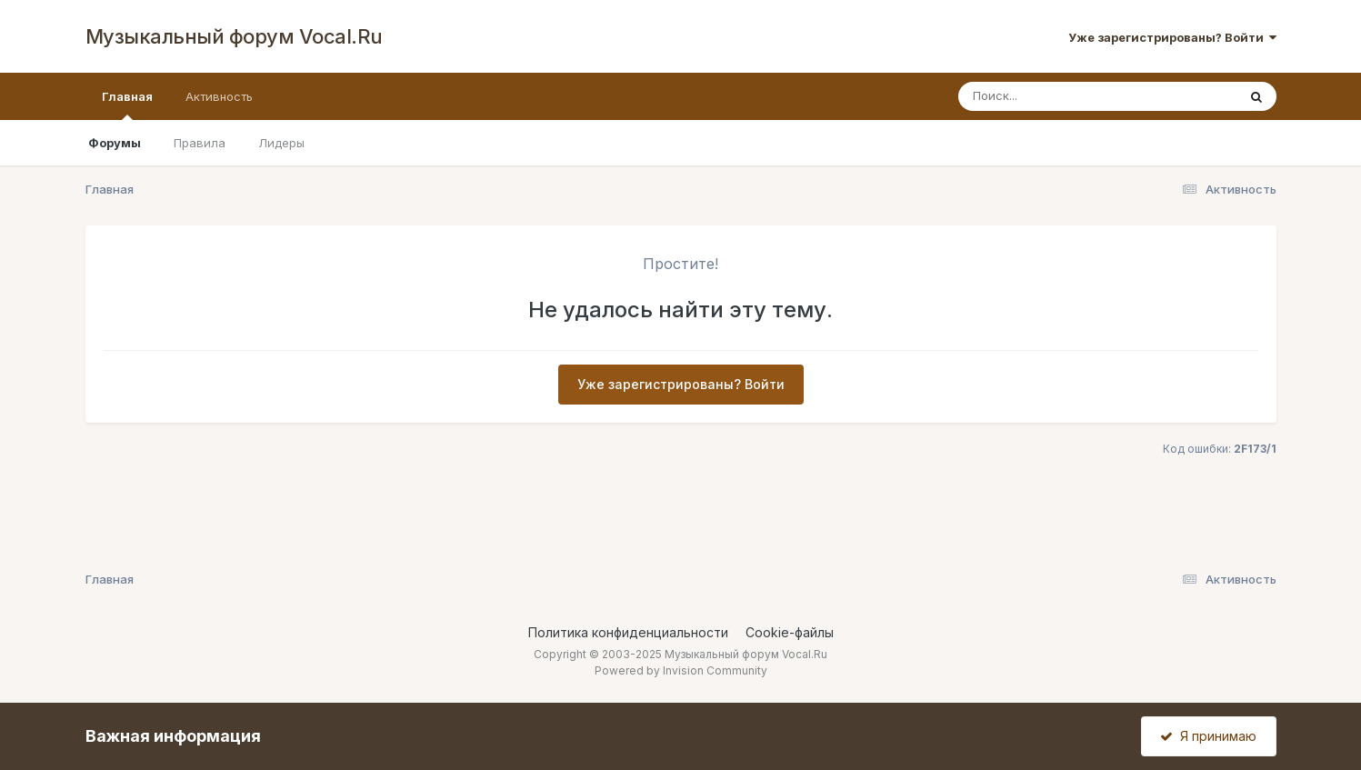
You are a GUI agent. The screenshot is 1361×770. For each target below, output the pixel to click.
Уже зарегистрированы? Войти (1172, 37)
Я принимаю (1208, 736)
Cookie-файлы (790, 632)
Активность (219, 96)
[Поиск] (1062, 96)
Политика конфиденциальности (628, 632)
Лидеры (281, 142)
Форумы (114, 142)
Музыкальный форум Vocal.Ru (234, 36)
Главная (127, 104)
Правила (199, 142)
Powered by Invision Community (681, 670)
